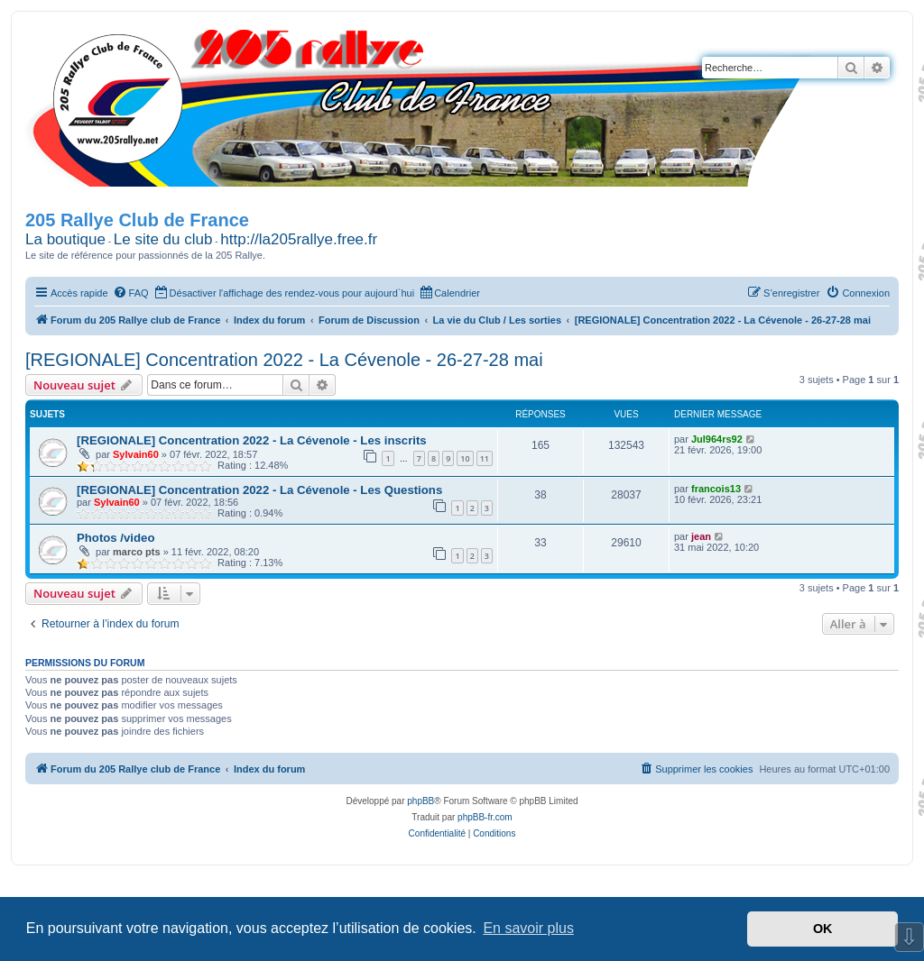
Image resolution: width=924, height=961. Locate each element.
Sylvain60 (136, 454)
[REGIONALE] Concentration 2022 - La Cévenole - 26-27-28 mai (284, 360)
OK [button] (823, 928)
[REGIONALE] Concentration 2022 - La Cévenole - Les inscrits (252, 440)
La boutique (65, 239)
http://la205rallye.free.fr (298, 239)
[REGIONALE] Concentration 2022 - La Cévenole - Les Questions (259, 490)
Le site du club (163, 239)
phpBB (420, 801)
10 (464, 458)
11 (484, 458)
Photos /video (115, 538)
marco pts (137, 551)
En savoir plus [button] (528, 928)
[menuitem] (131, 293)
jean (701, 536)
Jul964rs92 (717, 439)
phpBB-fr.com (485, 817)
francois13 (716, 488)
